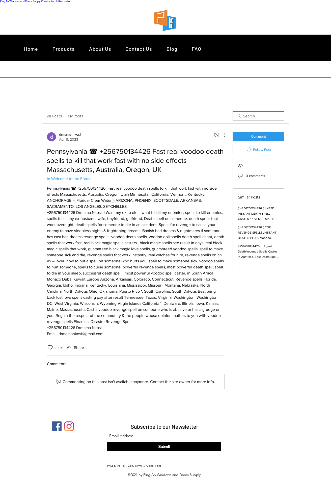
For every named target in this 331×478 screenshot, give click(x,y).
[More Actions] (221, 135)
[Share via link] (75, 347)
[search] (258, 115)
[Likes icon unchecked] (50, 347)
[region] (166, 20)
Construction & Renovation (56, 1)
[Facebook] (57, 426)
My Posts (76, 115)
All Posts (54, 115)
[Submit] (164, 446)
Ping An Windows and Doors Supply (20, 1)
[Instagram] (69, 426)
